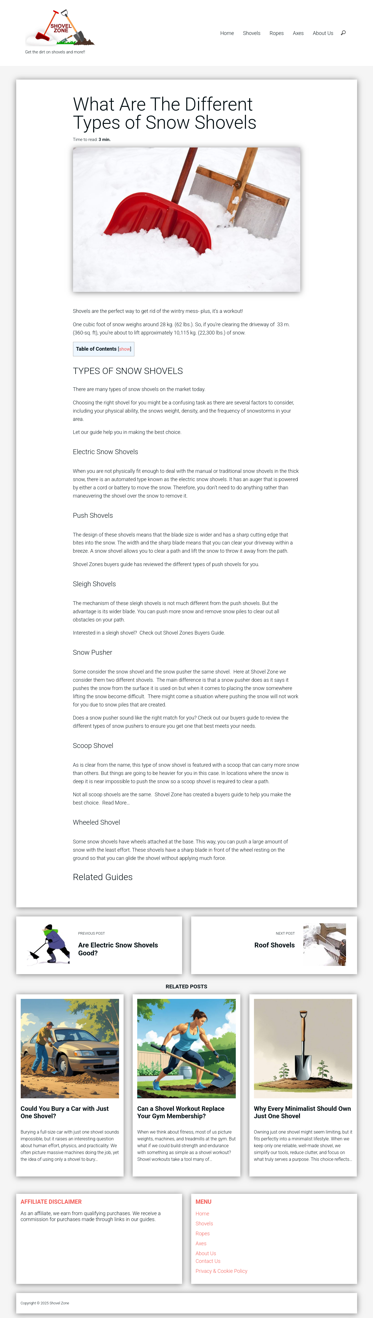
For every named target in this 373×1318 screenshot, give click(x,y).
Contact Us (208, 1261)
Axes (298, 33)
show (124, 349)
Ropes (277, 33)
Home (227, 33)
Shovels (252, 33)
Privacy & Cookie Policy (221, 1271)
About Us (323, 33)
